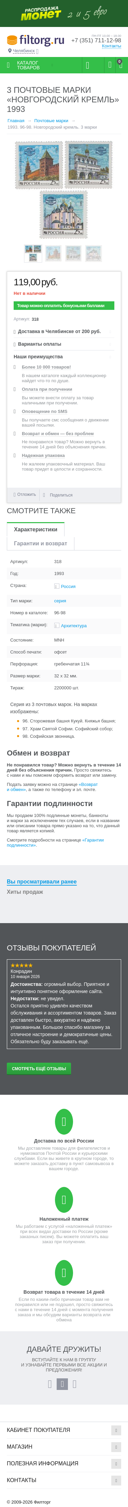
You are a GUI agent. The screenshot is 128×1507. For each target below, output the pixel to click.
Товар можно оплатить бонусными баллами (60, 305)
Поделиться (57, 495)
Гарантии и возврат (40, 543)
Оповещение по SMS (44, 411)
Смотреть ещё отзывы (39, 1068)
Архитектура (74, 625)
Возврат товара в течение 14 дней (64, 1292)
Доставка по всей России (64, 1141)
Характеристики (35, 529)
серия (60, 600)
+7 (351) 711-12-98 (96, 40)
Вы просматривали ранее (42, 882)
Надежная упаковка (43, 455)
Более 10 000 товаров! (46, 367)
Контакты (111, 45)
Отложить (26, 494)
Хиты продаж (25, 892)
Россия (68, 586)
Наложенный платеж (64, 1219)
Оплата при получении (47, 389)
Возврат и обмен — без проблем (58, 433)
